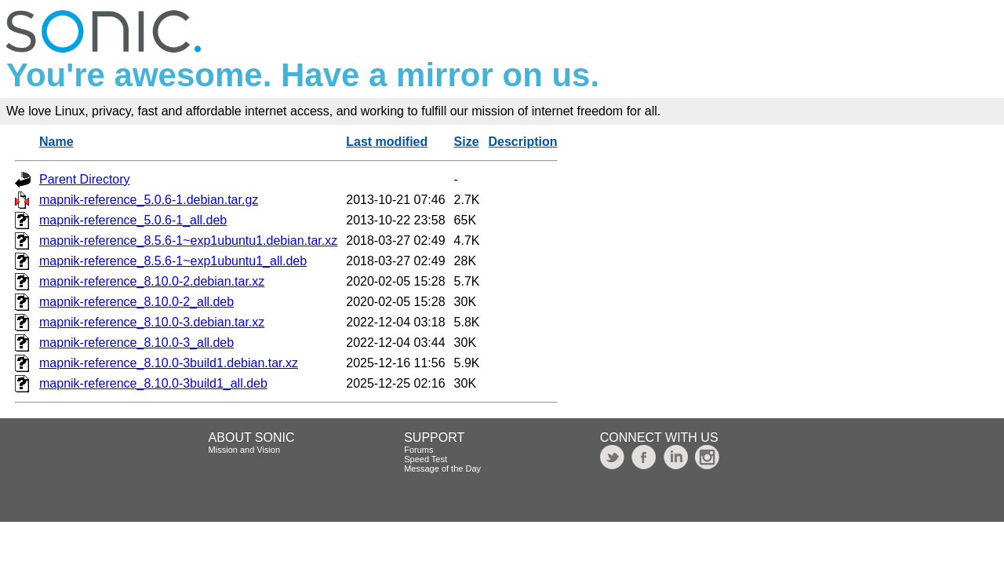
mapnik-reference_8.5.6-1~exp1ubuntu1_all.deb (173, 261)
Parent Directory (84, 179)
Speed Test (425, 459)
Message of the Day (442, 468)
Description (523, 141)
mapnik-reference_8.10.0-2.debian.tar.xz (151, 281)
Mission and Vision (245, 449)
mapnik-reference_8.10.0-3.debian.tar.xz (151, 322)
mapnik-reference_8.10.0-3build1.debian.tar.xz (168, 363)
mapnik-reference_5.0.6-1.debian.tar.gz (148, 199)
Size (466, 141)
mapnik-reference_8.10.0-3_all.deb (136, 342)
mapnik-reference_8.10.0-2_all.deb (136, 301)
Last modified (386, 141)
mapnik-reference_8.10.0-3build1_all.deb (153, 383)
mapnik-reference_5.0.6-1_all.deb (133, 220)
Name (56, 141)
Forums (418, 449)
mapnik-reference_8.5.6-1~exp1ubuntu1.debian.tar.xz (188, 240)
